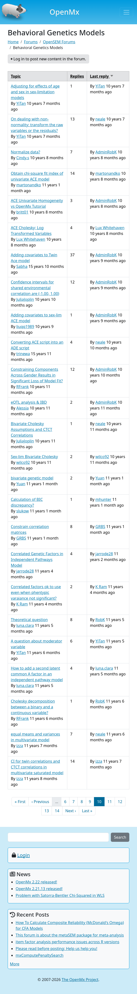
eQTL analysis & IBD (29, 402)
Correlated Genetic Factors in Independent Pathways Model (37, 559)
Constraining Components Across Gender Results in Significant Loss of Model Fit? (37, 375)
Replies (77, 76)
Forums (30, 41)
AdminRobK (106, 152)
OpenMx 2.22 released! (36, 882)
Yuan (20, 483)
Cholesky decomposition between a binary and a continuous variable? (33, 706)
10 (101, 801)
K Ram (22, 604)
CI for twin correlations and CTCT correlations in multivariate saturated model (37, 767)
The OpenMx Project (80, 979)
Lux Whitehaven (30, 239)
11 (111, 801)
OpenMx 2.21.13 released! (39, 888)
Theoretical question (29, 619)
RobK (100, 619)
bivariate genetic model (32, 478)
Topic (16, 76)
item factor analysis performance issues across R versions (67, 941)
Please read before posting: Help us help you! (56, 948)
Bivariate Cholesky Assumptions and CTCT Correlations (31, 429)
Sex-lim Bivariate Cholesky (34, 456)
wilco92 (23, 462)
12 (121, 801)
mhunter (103, 499)
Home (13, 41)
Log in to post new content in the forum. (49, 59)
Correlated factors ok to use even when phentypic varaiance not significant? (36, 592)
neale (100, 119)
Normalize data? (25, 152)
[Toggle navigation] (126, 12)
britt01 (22, 212)
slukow (22, 511)
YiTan (21, 103)
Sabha (21, 266)
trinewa (23, 353)
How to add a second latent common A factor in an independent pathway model (37, 674)
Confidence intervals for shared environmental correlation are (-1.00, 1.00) (35, 287)
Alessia (22, 408)
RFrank (22, 386)
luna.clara (25, 625)
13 (48, 810)
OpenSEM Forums (59, 41)
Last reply (101, 76)
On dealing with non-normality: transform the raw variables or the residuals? (37, 124)
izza (19, 745)
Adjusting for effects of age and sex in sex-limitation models (35, 91)
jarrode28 (25, 571)
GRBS (21, 538)
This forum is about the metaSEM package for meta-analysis (70, 935)
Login (23, 855)
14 (58, 810)
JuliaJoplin (25, 299)
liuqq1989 (25, 326)
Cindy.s (22, 157)
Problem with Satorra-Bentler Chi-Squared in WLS (60, 895)
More (14, 964)
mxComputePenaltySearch (39, 955)
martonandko (28, 185)
